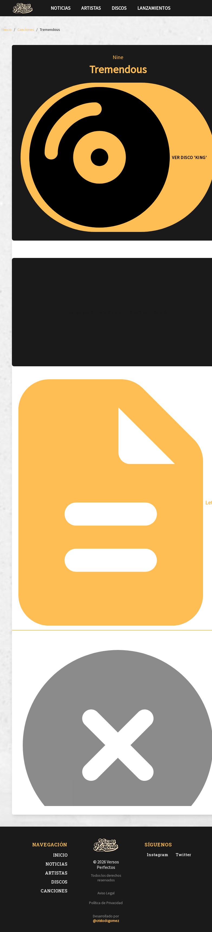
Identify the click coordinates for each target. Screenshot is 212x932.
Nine (118, 57)
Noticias (60, 8)
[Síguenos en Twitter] (189, 8)
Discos (119, 8)
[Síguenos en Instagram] (198, 8)
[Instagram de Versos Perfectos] (156, 854)
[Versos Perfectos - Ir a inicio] (23, 8)
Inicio (60, 855)
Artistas (91, 8)
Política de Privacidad (106, 903)
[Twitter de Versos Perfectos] (182, 854)
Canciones (54, 891)
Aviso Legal (106, 893)
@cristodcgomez (106, 920)
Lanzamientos (153, 8)
